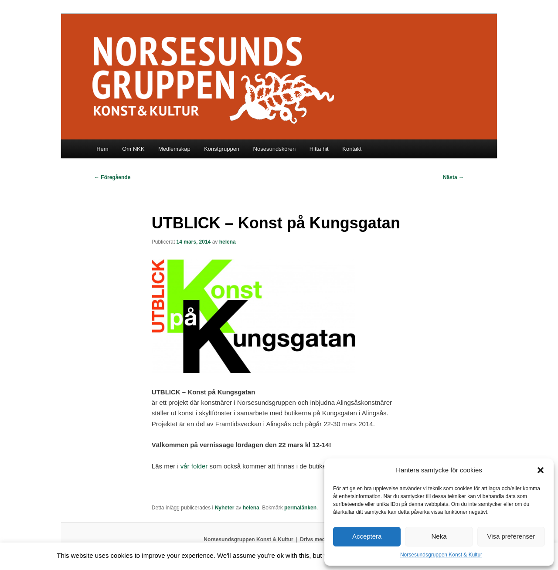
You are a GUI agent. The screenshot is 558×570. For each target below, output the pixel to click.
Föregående (112, 177)
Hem (102, 149)
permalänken (300, 508)
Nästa (453, 177)
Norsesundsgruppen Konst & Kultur (441, 555)
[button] (540, 470)
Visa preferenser (511, 536)
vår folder (194, 466)
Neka (438, 536)
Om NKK (133, 149)
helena (227, 242)
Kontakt (351, 149)
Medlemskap (174, 149)
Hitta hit (319, 149)
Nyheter (225, 508)
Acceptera (367, 536)
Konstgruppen (221, 149)
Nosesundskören (274, 149)
